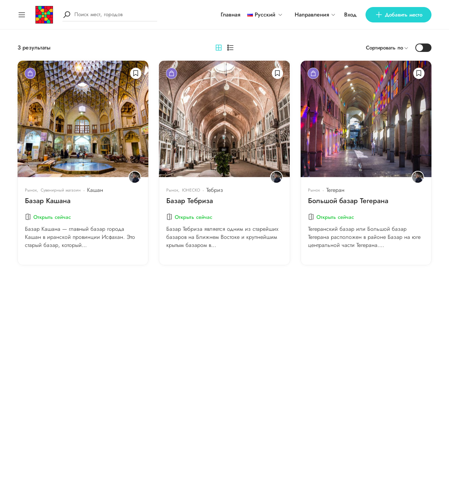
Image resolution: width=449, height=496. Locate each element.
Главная (230, 15)
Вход (350, 15)
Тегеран (335, 190)
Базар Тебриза (189, 201)
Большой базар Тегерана (348, 201)
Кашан (95, 190)
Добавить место (398, 15)
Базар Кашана (48, 201)
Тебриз (214, 190)
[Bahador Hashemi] (134, 177)
